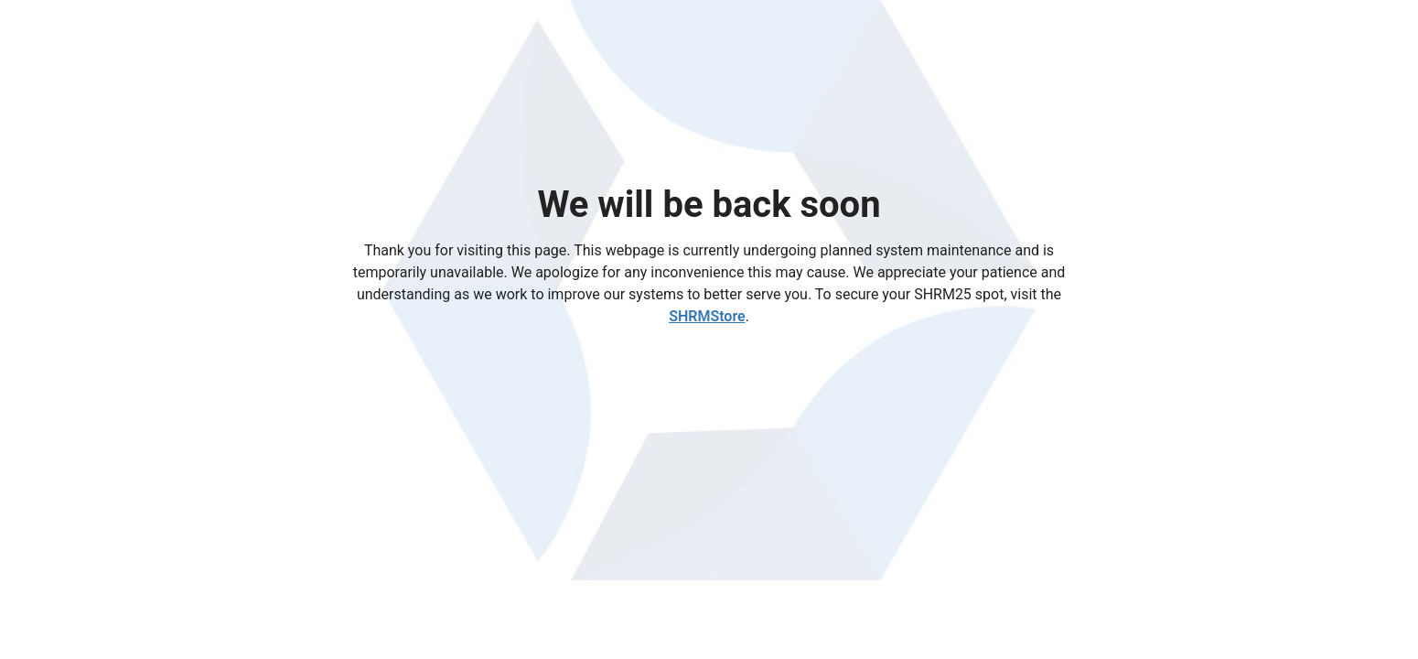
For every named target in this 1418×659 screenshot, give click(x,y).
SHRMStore (707, 316)
